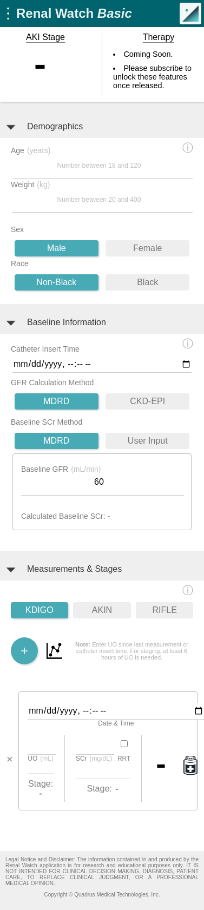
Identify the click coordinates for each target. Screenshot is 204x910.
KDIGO (39, 610)
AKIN (102, 610)
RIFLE (165, 610)
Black (147, 282)
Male (56, 248)
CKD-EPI (147, 401)
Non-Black (56, 282)
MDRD (56, 401)
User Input (148, 440)
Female (147, 248)
